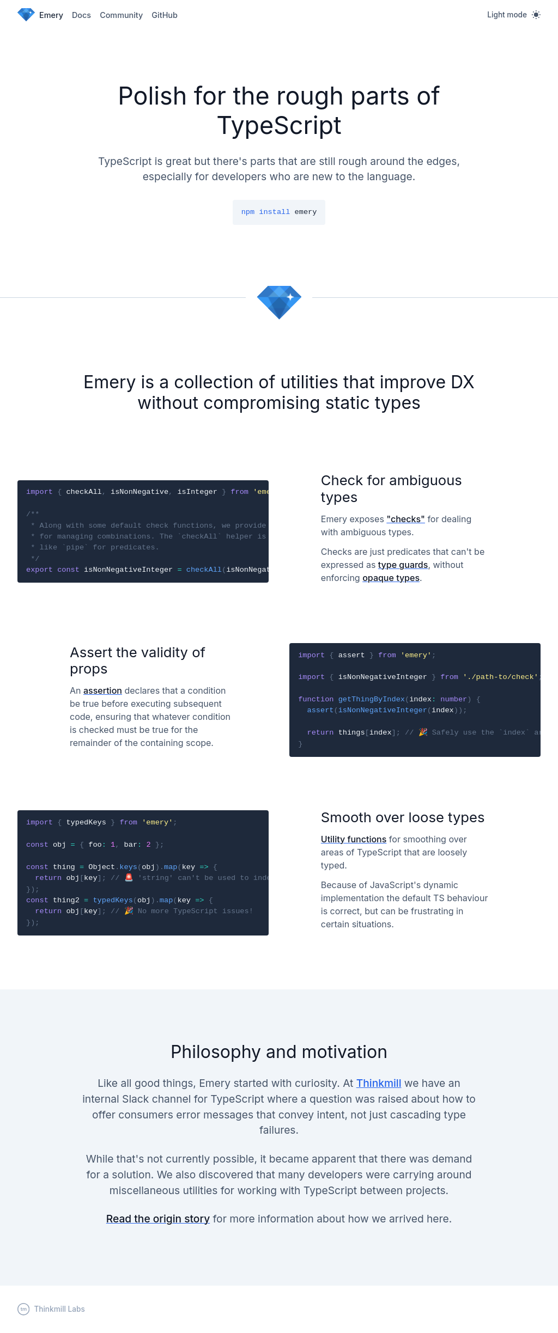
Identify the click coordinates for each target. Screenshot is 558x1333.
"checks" (405, 518)
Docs (81, 15)
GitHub (164, 15)
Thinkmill (379, 1083)
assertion (102, 690)
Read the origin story (158, 1218)
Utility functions (354, 839)
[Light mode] (514, 14)
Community (121, 15)
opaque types (391, 577)
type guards (403, 564)
